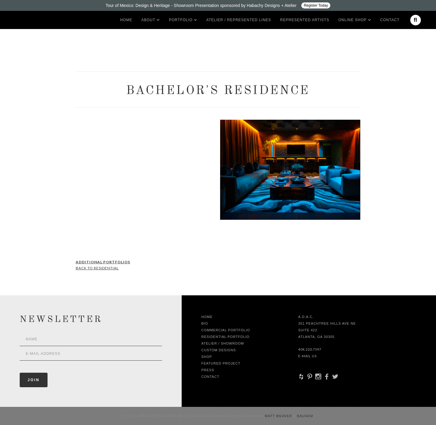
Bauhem (304, 416)
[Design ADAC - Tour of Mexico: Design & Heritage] (218, 5)
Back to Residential (97, 268)
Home (126, 20)
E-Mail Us (307, 356)
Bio (204, 323)
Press (207, 370)
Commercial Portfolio (225, 330)
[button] (148, 20)
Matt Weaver (279, 416)
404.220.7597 (309, 349)
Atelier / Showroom (222, 343)
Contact (390, 20)
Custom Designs (218, 350)
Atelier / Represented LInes (238, 20)
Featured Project (220, 363)
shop (206, 356)
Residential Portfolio (225, 337)
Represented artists (304, 20)
